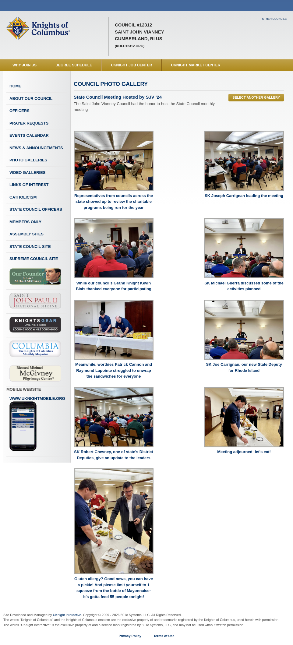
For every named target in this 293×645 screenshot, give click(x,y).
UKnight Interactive (67, 615)
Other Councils (274, 18)
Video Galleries (27, 172)
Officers (19, 110)
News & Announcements (36, 148)
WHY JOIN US (24, 65)
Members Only (25, 222)
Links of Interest (29, 184)
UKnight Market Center (196, 65)
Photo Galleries (28, 160)
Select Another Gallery (256, 97)
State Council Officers (35, 209)
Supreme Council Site (33, 258)
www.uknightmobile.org (37, 424)
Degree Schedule (73, 65)
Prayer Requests (28, 123)
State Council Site (30, 246)
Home (15, 86)
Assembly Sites (26, 234)
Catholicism (23, 197)
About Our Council (31, 98)
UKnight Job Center (131, 65)
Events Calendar (29, 135)
